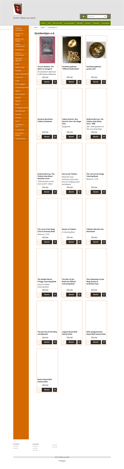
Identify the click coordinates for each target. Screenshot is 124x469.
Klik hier (45, 79)
